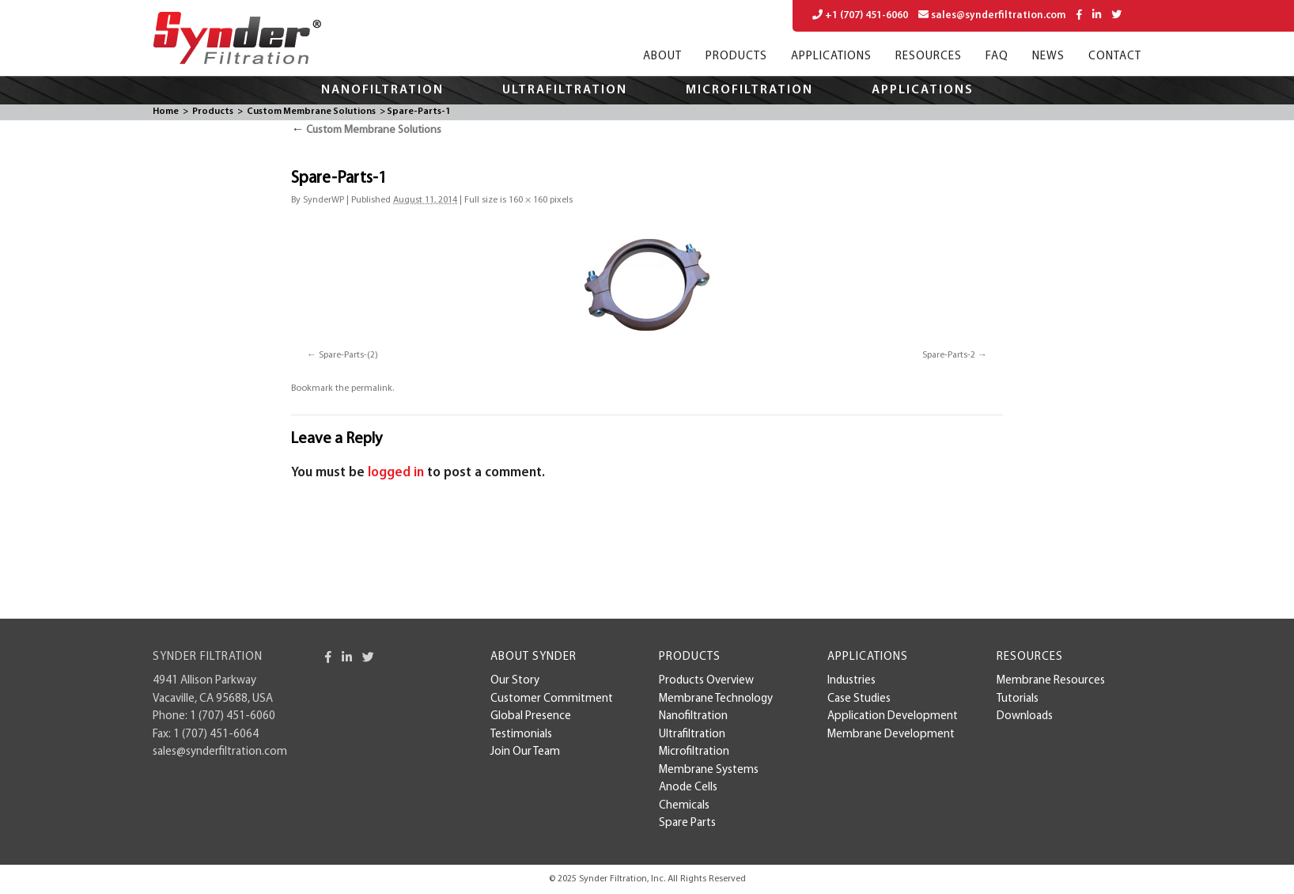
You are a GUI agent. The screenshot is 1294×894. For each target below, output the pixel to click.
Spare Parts (687, 823)
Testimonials (521, 735)
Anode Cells (688, 788)
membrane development (891, 735)
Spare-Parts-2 (948, 355)
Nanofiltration (382, 90)
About (662, 57)
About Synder (533, 657)
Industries (851, 681)
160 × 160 (528, 200)
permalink (371, 388)
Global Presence (530, 716)
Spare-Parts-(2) (348, 355)
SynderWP (323, 200)
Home (166, 111)
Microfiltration (749, 90)
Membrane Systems (709, 770)
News (1048, 57)
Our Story (514, 681)
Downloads (1025, 716)
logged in (396, 472)
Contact (1114, 57)
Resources (928, 57)
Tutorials (1018, 699)
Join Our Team (525, 752)
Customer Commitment (551, 699)
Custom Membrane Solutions (311, 111)
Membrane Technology (716, 699)
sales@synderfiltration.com (992, 15)
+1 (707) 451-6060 (860, 15)
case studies (859, 699)
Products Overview (706, 681)
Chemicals (684, 806)
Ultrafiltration (564, 90)
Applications (831, 57)
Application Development (892, 716)
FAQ (997, 57)
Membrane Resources (1051, 681)
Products (736, 57)
